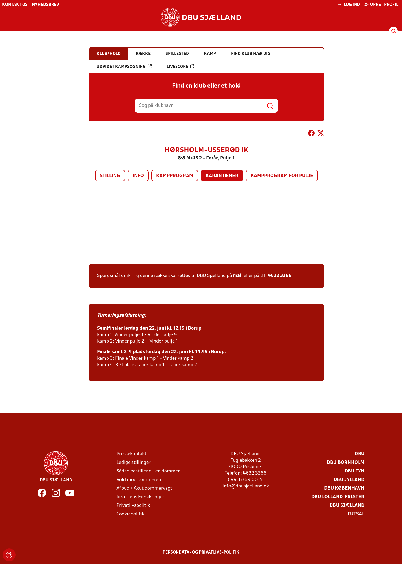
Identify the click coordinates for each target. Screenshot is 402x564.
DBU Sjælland (347, 505)
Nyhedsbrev (45, 5)
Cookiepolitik (130, 514)
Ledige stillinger (133, 462)
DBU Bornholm (345, 462)
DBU (359, 454)
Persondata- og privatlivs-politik (201, 552)
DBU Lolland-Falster (337, 497)
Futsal (356, 514)
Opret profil (381, 4)
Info (138, 176)
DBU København (344, 488)
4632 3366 (279, 276)
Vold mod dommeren (138, 480)
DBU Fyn (354, 471)
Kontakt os (15, 5)
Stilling (110, 176)
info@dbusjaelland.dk (245, 486)
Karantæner (222, 176)
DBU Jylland (349, 480)
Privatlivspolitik (133, 505)
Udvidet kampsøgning (124, 66)
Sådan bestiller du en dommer (148, 471)
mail (238, 276)
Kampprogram (174, 176)
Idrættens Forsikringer (140, 497)
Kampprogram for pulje (282, 176)
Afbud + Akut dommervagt (144, 488)
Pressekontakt (131, 454)
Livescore (180, 66)
